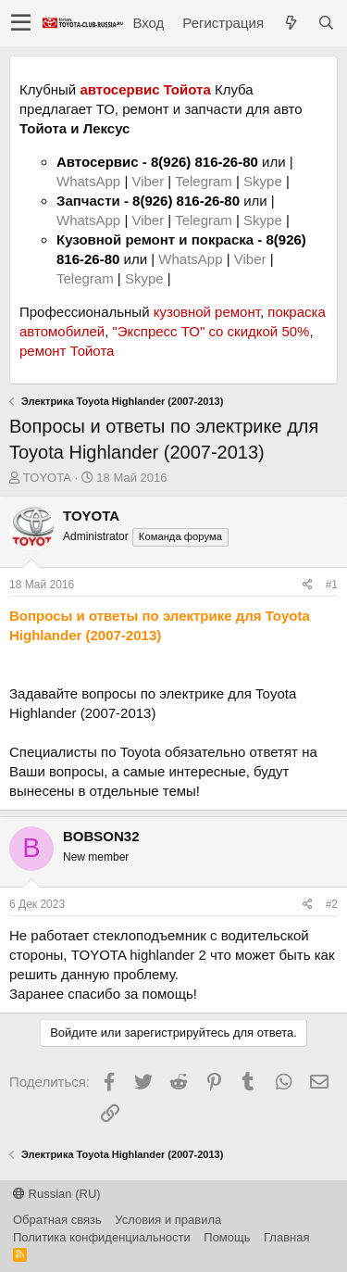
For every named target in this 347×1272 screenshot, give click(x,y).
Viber (147, 181)
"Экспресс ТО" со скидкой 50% (210, 331)
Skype (264, 181)
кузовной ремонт (207, 312)
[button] (21, 23)
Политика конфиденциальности (102, 1237)
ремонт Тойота (66, 351)
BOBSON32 (101, 836)
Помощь (227, 1237)
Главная (286, 1237)
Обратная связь (57, 1220)
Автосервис (97, 162)
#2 (332, 904)
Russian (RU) (57, 1194)
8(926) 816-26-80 (204, 162)
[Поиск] (325, 23)
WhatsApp (90, 181)
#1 (332, 584)
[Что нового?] (290, 23)
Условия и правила (168, 1220)
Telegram (205, 181)
